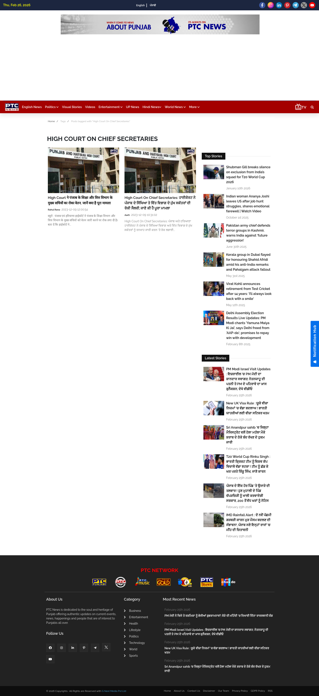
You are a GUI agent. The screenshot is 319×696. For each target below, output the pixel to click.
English (140, 5)
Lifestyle (132, 630)
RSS (270, 690)
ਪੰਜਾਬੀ (153, 5)
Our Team (223, 690)
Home (51, 121)
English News (32, 107)
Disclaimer (209, 690)
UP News (132, 107)
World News (175, 107)
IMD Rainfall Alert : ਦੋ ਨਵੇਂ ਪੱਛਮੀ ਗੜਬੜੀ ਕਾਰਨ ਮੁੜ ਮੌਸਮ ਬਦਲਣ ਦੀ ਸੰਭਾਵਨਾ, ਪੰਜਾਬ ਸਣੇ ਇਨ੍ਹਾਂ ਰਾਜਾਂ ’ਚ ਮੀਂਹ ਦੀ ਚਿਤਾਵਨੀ (248, 522)
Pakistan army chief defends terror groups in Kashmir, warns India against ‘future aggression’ (248, 233)
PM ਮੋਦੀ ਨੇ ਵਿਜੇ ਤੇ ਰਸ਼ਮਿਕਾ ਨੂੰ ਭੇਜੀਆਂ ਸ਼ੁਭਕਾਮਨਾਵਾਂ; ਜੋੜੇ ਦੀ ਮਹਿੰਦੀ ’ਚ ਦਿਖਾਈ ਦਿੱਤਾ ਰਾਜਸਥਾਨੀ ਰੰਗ (218, 615)
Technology (134, 642)
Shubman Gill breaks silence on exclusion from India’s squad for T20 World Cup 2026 (248, 174)
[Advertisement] (160, 65)
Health (131, 623)
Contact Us (193, 690)
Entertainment (111, 107)
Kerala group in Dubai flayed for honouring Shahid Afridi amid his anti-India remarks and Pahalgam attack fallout (248, 262)
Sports (131, 655)
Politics (52, 107)
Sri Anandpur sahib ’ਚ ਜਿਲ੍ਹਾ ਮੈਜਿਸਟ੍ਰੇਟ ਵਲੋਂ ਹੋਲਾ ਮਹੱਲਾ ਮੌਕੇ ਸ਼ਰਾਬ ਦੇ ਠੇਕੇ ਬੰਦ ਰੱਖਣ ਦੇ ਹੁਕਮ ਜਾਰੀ (247, 435)
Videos (90, 107)
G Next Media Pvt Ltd (114, 691)
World (130, 649)
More (194, 107)
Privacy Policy (240, 690)
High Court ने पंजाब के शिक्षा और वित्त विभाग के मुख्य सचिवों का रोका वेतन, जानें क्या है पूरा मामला (80, 200)
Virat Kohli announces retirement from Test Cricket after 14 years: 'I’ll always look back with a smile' (249, 291)
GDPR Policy (258, 690)
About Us (179, 690)
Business (132, 610)
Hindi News (152, 107)
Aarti (126, 215)
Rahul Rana (54, 209)
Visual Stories (72, 107)
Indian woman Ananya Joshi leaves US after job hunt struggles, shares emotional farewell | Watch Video (247, 203)
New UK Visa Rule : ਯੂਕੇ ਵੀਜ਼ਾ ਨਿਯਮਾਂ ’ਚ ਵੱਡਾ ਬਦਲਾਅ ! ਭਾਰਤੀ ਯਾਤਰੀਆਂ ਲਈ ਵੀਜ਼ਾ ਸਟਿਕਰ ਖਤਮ (247, 408)
